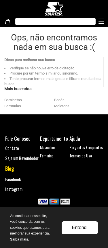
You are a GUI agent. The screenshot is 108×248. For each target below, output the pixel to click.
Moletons (61, 106)
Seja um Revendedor (22, 158)
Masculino (47, 147)
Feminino (46, 156)
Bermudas (12, 106)
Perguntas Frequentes (86, 147)
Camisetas (13, 100)
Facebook (13, 179)
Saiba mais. (19, 239)
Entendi (80, 227)
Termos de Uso (80, 156)
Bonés (59, 100)
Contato (12, 148)
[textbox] (50, 21)
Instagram (13, 189)
